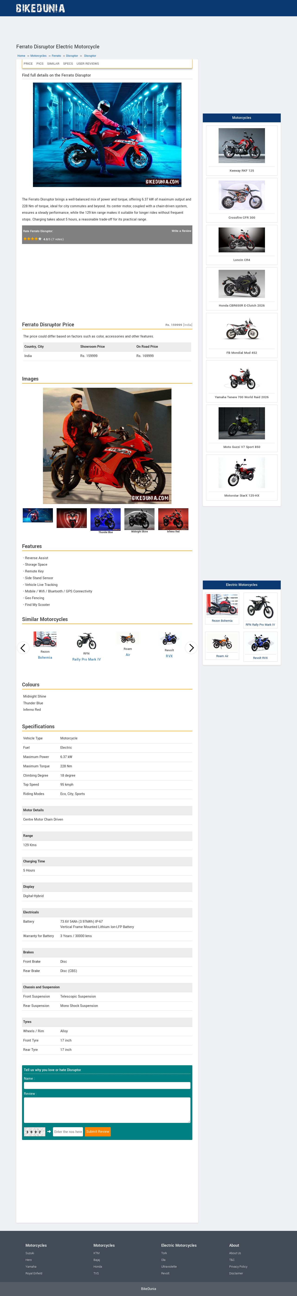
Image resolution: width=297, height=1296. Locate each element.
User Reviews (88, 63)
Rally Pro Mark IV (86, 659)
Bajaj (97, 1260)
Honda (98, 1267)
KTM (97, 1253)
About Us (235, 1253)
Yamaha (31, 1267)
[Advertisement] (148, 29)
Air (128, 654)
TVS (96, 1273)
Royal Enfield (34, 1273)
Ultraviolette (169, 1267)
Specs (68, 63)
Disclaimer (236, 1273)
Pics (39, 63)
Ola (163, 1260)
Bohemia (45, 657)
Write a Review (181, 231)
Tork (164, 1253)
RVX (169, 656)
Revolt (165, 1273)
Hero (29, 1260)
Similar (53, 63)
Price (28, 63)
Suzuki (30, 1253)
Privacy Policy (238, 1267)
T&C (232, 1260)
